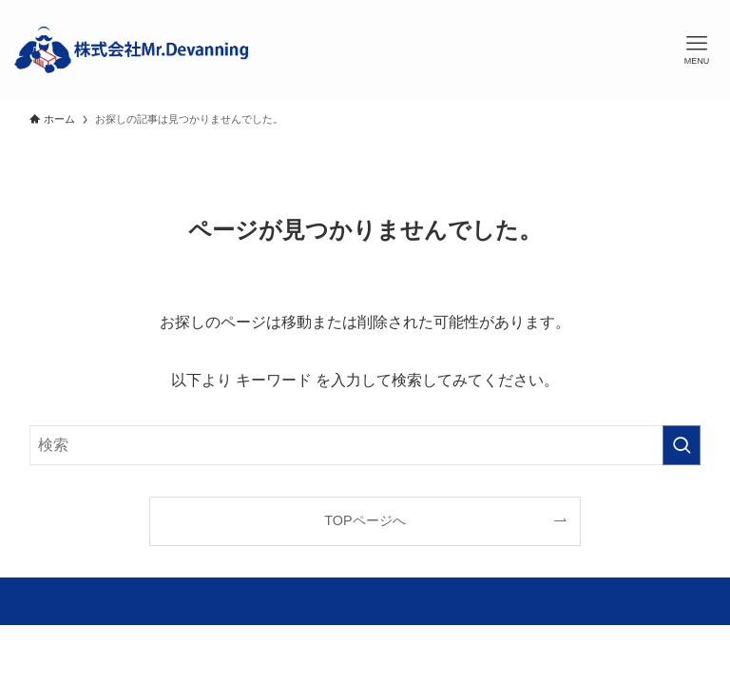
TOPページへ (364, 520)
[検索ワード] (365, 445)
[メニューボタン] (696, 50)
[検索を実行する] (682, 445)
